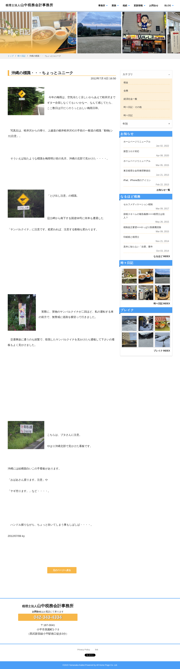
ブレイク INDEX (162, 351)
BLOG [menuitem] (168, 5)
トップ (11, 56)
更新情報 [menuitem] (138, 5)
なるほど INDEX (162, 256)
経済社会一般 (129, 99)
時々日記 (21, 56)
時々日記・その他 (132, 107)
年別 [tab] (125, 123)
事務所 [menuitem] (101, 5)
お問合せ (36, 611)
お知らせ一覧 (163, 190)
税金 (125, 82)
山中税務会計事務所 (29, 5)
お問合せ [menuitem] (153, 5)
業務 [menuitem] (114, 5)
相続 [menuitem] (125, 5)
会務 (125, 90)
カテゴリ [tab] (128, 74)
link (96, 649)
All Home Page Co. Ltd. (106, 665)
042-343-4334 (48, 617)
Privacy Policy (83, 649)
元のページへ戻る (62, 570)
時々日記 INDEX (162, 303)
